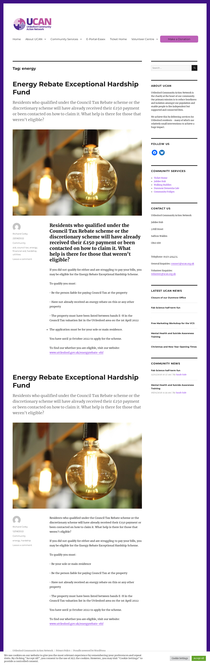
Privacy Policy (63, 650)
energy (33, 247)
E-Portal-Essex (95, 39)
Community (19, 243)
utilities (17, 254)
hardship (32, 251)
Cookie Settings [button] (180, 658)
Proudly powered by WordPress (89, 650)
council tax (23, 247)
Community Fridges (164, 191)
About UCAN (33, 39)
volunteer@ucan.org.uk (163, 274)
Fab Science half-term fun (165, 307)
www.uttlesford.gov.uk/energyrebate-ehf (76, 352)
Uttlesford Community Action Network (33, 650)
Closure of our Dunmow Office (168, 297)
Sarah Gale (181, 374)
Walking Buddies (162, 184)
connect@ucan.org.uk (182, 263)
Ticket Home (118, 39)
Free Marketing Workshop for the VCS (172, 323)
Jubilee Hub (160, 181)
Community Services (64, 39)
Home (17, 39)
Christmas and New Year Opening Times (174, 346)
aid (14, 247)
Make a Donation (179, 39)
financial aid (19, 251)
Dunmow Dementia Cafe (166, 188)
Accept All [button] (199, 658)
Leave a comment (22, 259)
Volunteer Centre (142, 39)
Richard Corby (20, 233)
